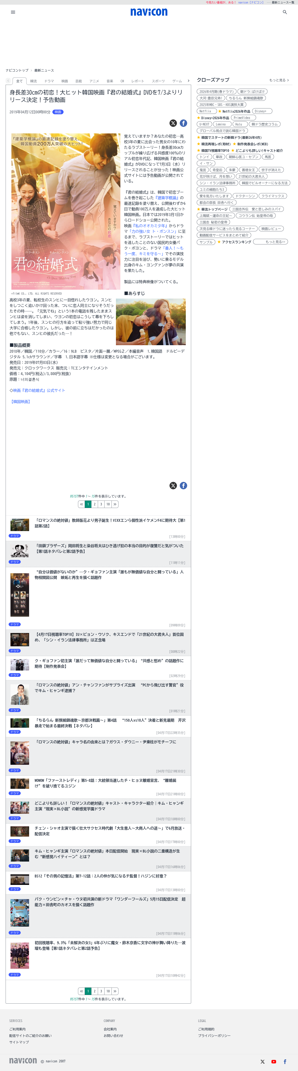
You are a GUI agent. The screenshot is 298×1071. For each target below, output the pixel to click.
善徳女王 (248, 170)
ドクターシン (245, 196)
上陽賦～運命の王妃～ (216, 215)
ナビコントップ (17, 70)
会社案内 (110, 1029)
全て (19, 81)
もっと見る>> (270, 241)
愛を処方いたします (214, 196)
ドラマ (49, 81)
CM (122, 81)
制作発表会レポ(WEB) (252, 144)
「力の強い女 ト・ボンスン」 (153, 231)
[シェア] (183, 123)
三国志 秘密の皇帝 (213, 222)
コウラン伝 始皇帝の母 (256, 215)
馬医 (268, 157)
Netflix (207, 111)
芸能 (78, 81)
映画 (64, 81)
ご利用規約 (206, 1029)
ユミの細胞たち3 (212, 189)
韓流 (33, 81)
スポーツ (158, 81)
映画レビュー (271, 228)
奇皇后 (217, 170)
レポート (137, 81)
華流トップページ (214, 209)
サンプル (206, 242)
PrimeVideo (243, 117)
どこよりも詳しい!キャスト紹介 (259, 150)
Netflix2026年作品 (236, 111)
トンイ (204, 157)
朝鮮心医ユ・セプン (243, 157)
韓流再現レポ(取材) (216, 144)
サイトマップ (19, 1042)
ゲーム (177, 81)
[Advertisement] (149, 43)
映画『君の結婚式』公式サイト (39, 390)
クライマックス (272, 196)
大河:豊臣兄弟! (211, 98)
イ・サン (206, 163)
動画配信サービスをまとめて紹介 (224, 235)
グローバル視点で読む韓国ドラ (222, 130)
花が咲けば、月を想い (216, 176)
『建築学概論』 (167, 198)
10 (127, 504)
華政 (219, 157)
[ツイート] (173, 123)
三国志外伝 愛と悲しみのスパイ (256, 209)
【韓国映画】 (21, 401)
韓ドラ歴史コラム (265, 124)
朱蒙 (232, 170)
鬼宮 (203, 170)
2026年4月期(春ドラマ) (217, 91)
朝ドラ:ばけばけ (252, 91)
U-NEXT (204, 124)
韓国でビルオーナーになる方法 (265, 183)
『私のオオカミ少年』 (150, 226)
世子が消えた (271, 170)
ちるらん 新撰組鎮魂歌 (246, 98)
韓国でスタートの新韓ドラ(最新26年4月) (231, 137)
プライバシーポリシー (214, 1035)
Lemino (222, 124)
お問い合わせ (113, 1035)
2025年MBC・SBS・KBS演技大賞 (222, 104)
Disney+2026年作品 (215, 118)
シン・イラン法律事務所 (217, 183)
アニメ (94, 81)
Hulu (240, 124)
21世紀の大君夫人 (252, 176)
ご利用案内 (17, 1029)
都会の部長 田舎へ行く (217, 202)
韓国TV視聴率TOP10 (215, 150)
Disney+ (262, 111)
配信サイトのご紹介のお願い (30, 1035)
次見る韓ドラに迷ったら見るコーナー (227, 228)
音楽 (110, 81)
